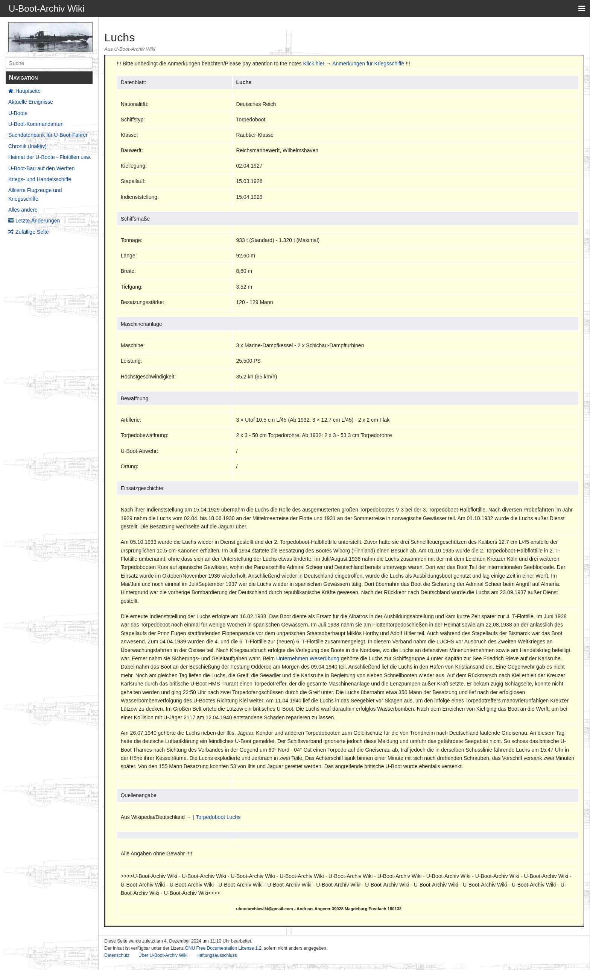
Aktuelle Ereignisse (30, 102)
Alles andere (23, 210)
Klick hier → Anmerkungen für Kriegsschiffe (353, 64)
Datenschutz (116, 955)
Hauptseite (28, 91)
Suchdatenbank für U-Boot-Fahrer (48, 135)
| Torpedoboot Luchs (216, 817)
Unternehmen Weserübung (307, 658)
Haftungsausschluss (216, 955)
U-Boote (17, 113)
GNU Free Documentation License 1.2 (223, 948)
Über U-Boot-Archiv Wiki (162, 955)
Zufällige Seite (32, 232)
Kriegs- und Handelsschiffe (39, 179)
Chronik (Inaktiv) (27, 146)
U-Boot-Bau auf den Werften (41, 168)
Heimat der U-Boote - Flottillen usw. (49, 157)
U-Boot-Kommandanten (36, 124)
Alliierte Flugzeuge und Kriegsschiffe (35, 194)
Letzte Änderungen (37, 221)
